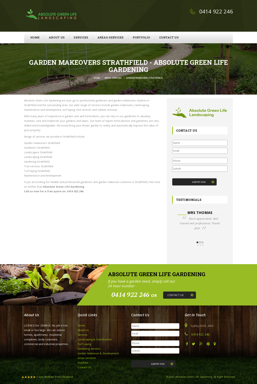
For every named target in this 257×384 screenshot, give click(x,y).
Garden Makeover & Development (98, 353)
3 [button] (202, 242)
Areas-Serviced (110, 37)
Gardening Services (89, 348)
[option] (200, 220)
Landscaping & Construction (95, 339)
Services (81, 37)
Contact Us (169, 37)
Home (35, 37)
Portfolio (141, 37)
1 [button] (197, 242)
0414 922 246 (216, 11)
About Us (57, 37)
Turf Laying (84, 344)
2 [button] (200, 242)
